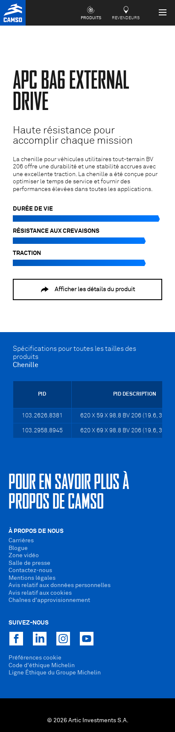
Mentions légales (32, 578)
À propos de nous (36, 531)
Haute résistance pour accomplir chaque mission (73, 135)
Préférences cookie (35, 658)
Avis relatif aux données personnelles (60, 585)
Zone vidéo (24, 555)
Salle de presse (29, 563)
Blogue (18, 548)
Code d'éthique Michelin (42, 665)
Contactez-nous (30, 570)
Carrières (21, 541)
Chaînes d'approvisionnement (49, 600)
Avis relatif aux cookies (40, 593)
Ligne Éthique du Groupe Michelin (55, 673)
